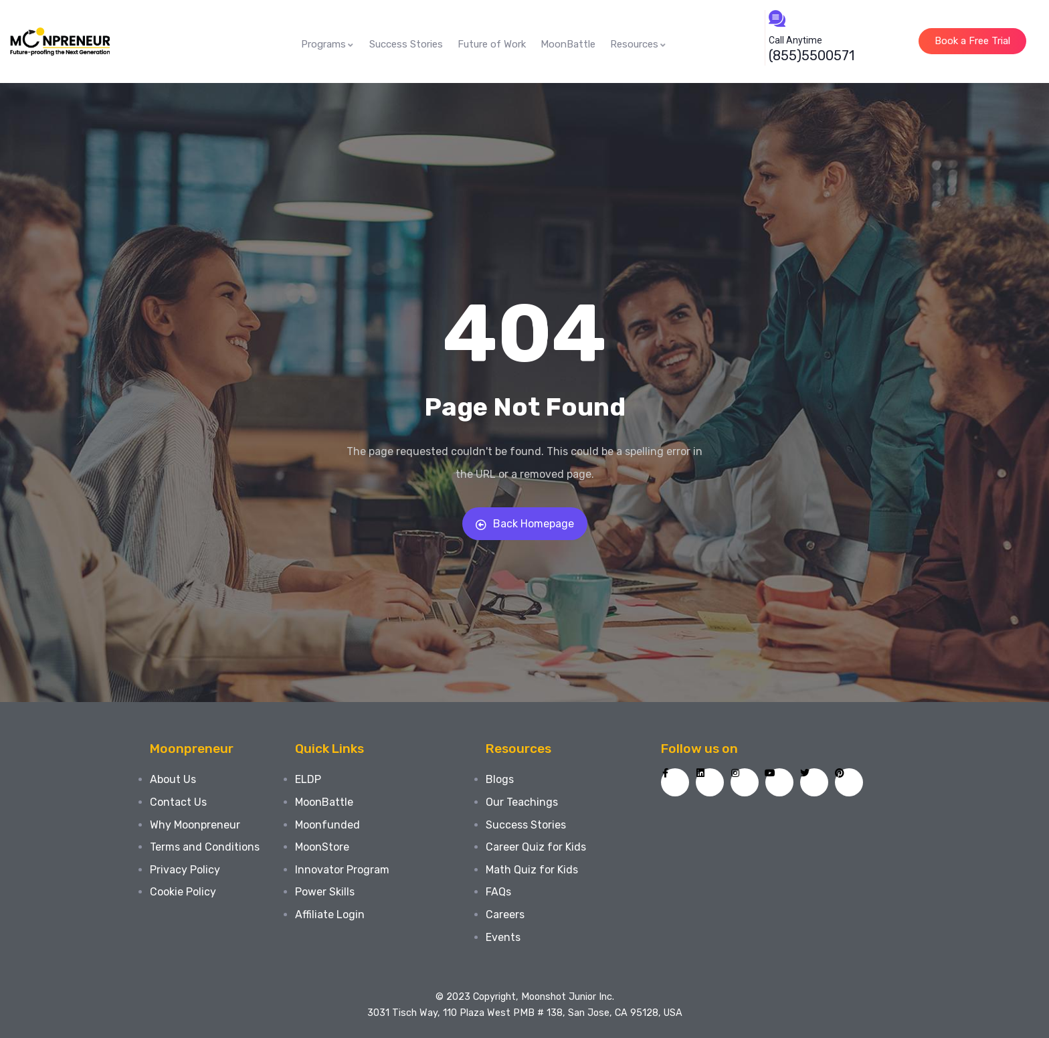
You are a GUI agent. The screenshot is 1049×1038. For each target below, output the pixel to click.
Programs (328, 44)
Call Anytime (795, 40)
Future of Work (492, 44)
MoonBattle (568, 44)
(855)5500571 (811, 56)
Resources (638, 44)
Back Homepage (525, 523)
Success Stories (406, 44)
